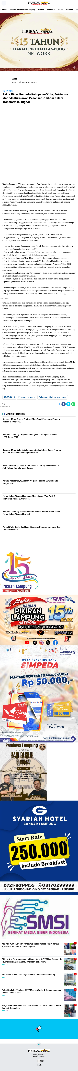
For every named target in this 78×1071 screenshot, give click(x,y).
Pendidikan (51, 10)
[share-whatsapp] (73, 404)
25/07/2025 (7, 91)
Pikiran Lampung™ (39, 1056)
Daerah (41, 10)
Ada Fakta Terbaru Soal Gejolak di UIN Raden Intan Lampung (28, 974)
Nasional (69, 10)
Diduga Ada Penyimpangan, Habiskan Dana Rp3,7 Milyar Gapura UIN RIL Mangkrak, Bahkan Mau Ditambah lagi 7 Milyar (32, 960)
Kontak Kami (39, 1061)
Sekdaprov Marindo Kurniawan (52, 397)
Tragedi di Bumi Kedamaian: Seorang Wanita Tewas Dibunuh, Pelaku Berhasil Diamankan (32, 1006)
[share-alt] (59, 404)
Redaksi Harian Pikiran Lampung (22, 10)
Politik (60, 10)
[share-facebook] (63, 404)
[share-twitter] (68, 404)
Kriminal (3, 10)
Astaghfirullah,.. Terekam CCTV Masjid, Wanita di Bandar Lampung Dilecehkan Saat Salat (31, 991)
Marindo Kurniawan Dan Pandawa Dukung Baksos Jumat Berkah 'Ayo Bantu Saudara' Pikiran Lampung (30, 945)
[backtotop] (39, 1045)
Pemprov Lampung (26, 397)
